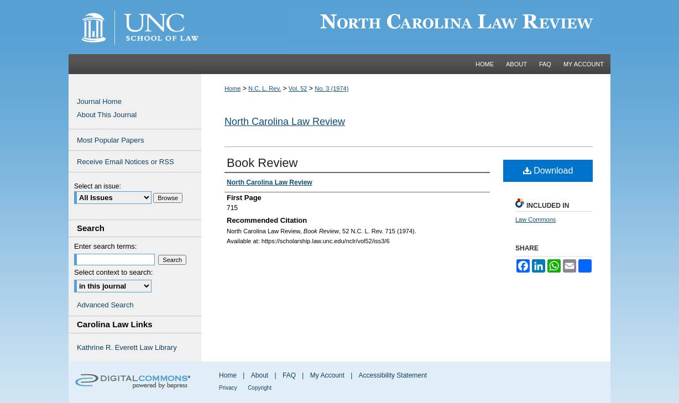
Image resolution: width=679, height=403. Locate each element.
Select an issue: (97, 186)
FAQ (289, 375)
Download (548, 170)
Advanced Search (105, 305)
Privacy (228, 388)
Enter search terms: (105, 246)
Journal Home (99, 101)
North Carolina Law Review (284, 121)
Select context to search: (113, 272)
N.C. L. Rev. (264, 88)
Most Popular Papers (110, 140)
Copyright (259, 388)
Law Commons (535, 219)
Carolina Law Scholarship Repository (405, 27)
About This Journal (107, 115)
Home (232, 88)
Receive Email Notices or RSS (125, 162)
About (259, 375)
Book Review (262, 163)
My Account (327, 375)
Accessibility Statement (393, 375)
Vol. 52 (298, 88)
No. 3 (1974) (331, 88)
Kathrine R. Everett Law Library (127, 347)
